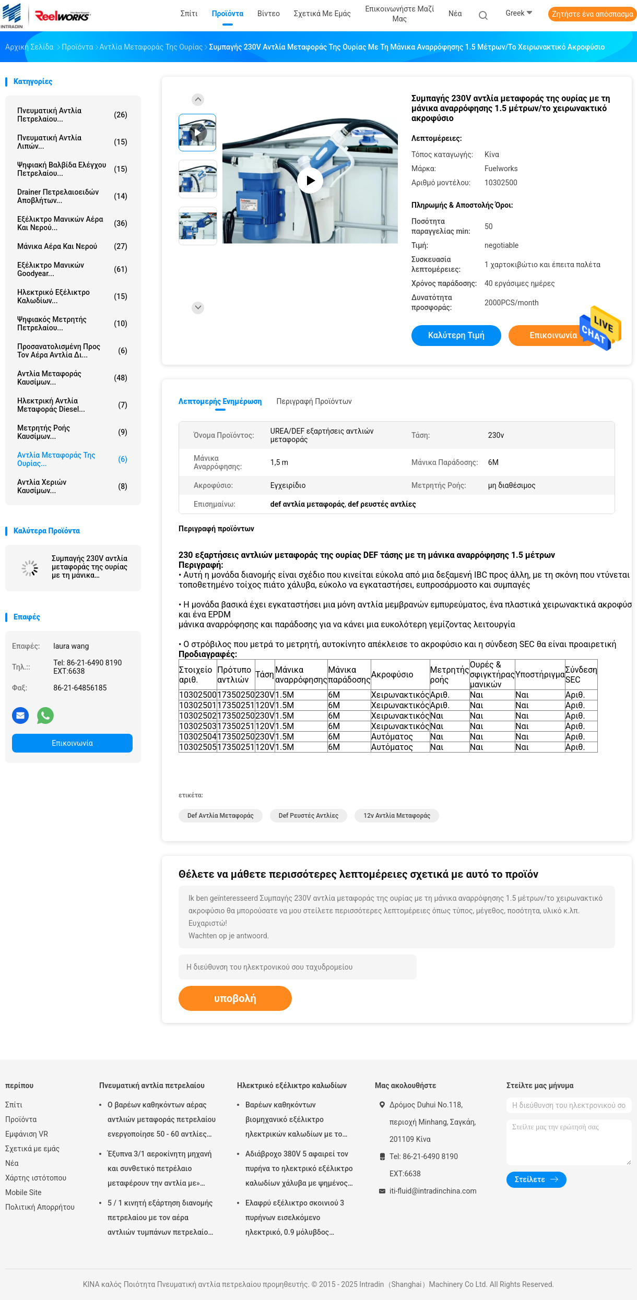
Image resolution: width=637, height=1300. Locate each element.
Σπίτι (13, 1105)
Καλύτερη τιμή (456, 335)
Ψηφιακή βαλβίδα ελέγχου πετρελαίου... (72, 169)
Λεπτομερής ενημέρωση (220, 401)
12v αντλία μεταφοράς (396, 815)
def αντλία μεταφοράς (220, 815)
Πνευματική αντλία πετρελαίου (152, 1085)
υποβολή (235, 998)
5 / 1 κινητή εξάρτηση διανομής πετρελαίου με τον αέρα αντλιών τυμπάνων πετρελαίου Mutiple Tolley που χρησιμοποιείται (160, 1219)
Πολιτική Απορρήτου (40, 1207)
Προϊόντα (21, 1119)
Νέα (11, 1163)
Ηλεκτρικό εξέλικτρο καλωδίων (292, 1085)
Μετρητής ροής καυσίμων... (72, 432)
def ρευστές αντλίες (309, 815)
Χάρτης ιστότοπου (35, 1178)
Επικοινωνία (72, 743)
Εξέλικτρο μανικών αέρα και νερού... (72, 223)
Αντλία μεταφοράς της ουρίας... (72, 459)
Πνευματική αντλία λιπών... (72, 142)
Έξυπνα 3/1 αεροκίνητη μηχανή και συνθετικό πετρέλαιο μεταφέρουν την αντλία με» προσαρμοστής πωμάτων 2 (160, 1170)
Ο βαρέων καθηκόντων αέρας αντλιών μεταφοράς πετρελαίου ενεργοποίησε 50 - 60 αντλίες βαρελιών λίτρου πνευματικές (162, 1121)
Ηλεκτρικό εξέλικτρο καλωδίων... (72, 296)
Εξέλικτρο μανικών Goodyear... (72, 269)
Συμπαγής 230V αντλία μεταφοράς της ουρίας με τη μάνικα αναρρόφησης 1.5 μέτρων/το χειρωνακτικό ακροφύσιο (89, 566)
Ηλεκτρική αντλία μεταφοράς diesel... (72, 405)
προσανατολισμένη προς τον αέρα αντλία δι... (72, 350)
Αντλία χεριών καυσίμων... (72, 486)
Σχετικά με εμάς (32, 1148)
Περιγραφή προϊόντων (314, 401)
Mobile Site (23, 1192)
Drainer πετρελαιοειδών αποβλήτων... (72, 196)
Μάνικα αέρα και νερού (72, 246)
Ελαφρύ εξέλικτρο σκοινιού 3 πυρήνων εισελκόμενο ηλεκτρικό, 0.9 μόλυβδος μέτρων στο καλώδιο (294, 1219)
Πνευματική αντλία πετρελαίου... (72, 114)
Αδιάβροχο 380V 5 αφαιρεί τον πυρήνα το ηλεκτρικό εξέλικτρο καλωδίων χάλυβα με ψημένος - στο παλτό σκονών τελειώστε (299, 1170)
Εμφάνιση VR (26, 1134)
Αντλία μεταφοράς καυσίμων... (72, 377)
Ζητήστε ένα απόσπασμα (592, 14)
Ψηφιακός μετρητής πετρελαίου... (72, 323)
